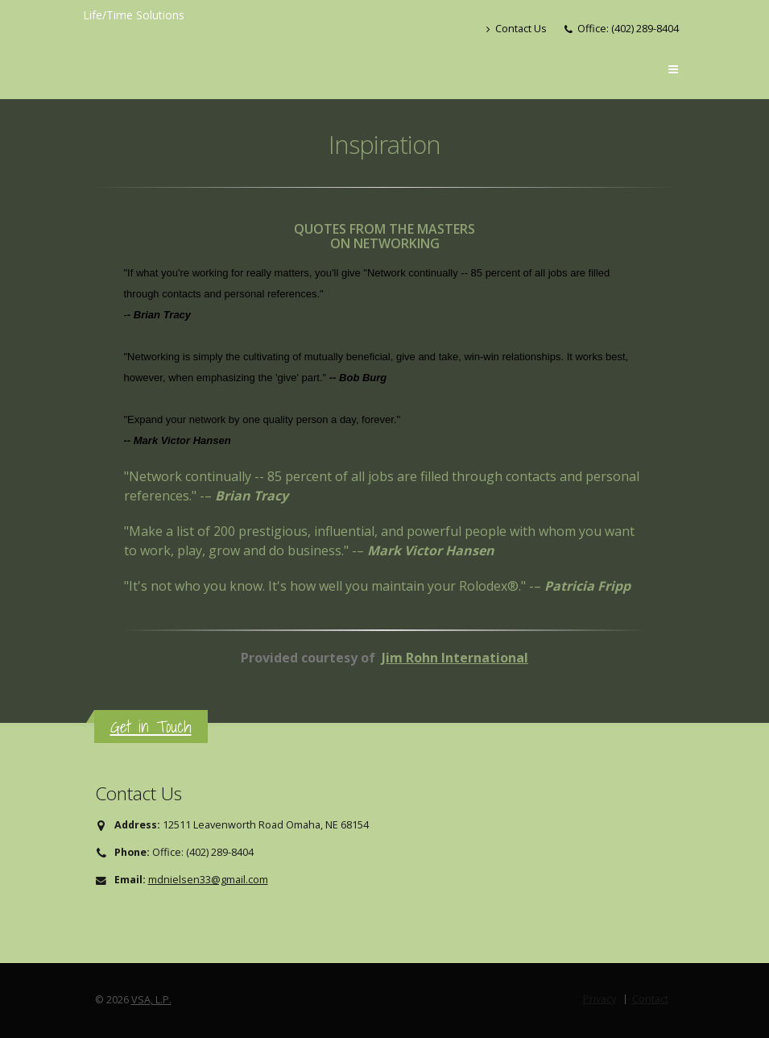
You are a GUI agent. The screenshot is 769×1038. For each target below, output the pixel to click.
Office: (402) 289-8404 (628, 28)
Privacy (599, 999)
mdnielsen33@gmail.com (208, 879)
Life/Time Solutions (133, 15)
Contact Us (516, 28)
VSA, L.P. (151, 1000)
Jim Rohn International (455, 657)
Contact (650, 999)
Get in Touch (151, 726)
